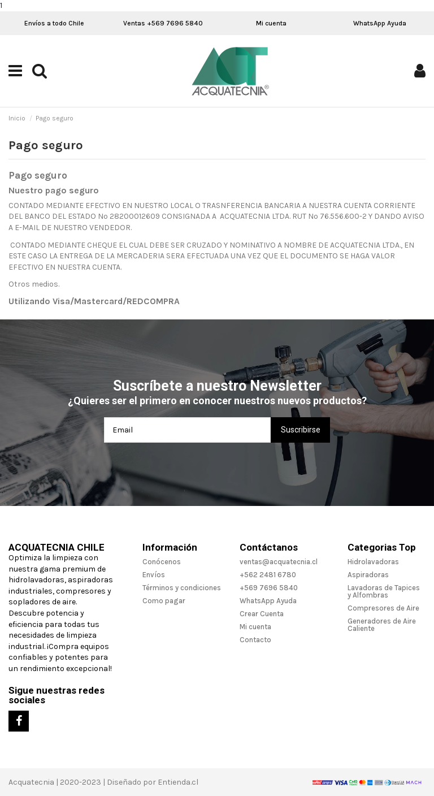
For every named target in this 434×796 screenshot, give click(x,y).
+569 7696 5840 (269, 587)
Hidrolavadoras (373, 561)
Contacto (255, 639)
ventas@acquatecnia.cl (279, 561)
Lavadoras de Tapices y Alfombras (384, 591)
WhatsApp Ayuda (379, 23)
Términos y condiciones (181, 587)
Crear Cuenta (262, 613)
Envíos (153, 574)
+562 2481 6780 (268, 574)
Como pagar (163, 600)
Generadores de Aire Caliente (382, 625)
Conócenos (161, 561)
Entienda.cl (178, 782)
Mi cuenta (271, 23)
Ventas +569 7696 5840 (163, 23)
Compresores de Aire (383, 608)
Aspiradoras (368, 574)
